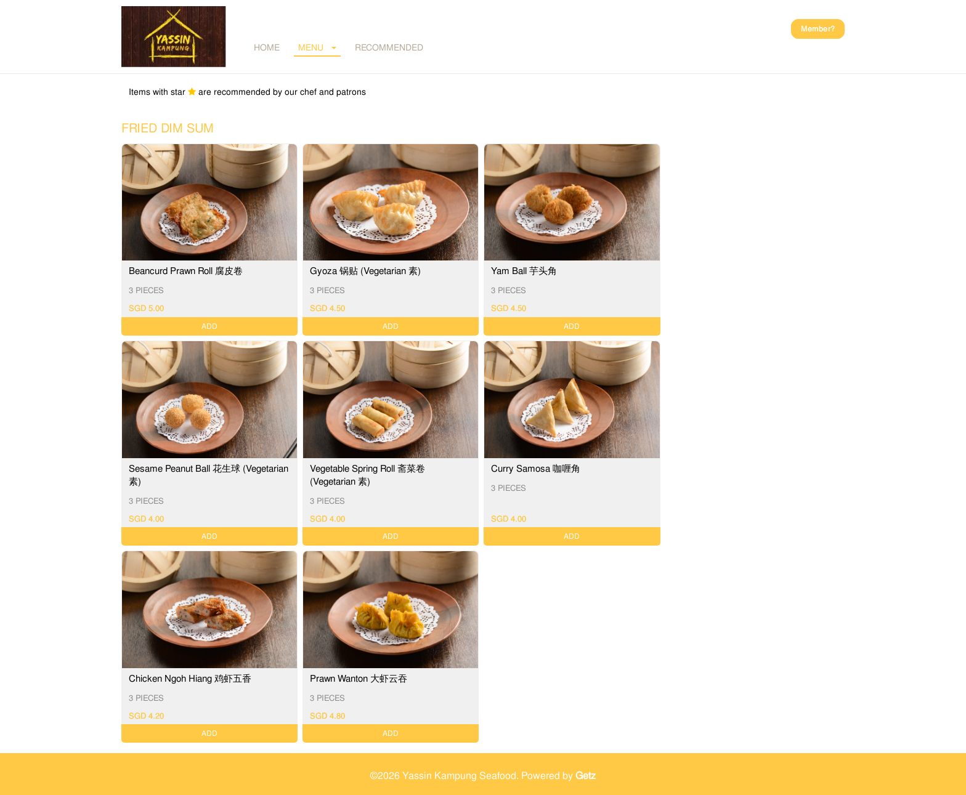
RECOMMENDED (389, 47)
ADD (209, 326)
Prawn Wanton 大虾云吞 (358, 678)
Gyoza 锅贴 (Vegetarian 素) (365, 271)
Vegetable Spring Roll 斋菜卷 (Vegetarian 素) (367, 475)
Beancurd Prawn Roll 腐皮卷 (186, 271)
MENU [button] (317, 47)
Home (267, 47)
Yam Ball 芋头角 (524, 271)
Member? (818, 29)
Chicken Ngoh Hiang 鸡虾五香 (190, 678)
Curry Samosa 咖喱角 (535, 468)
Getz (585, 775)
